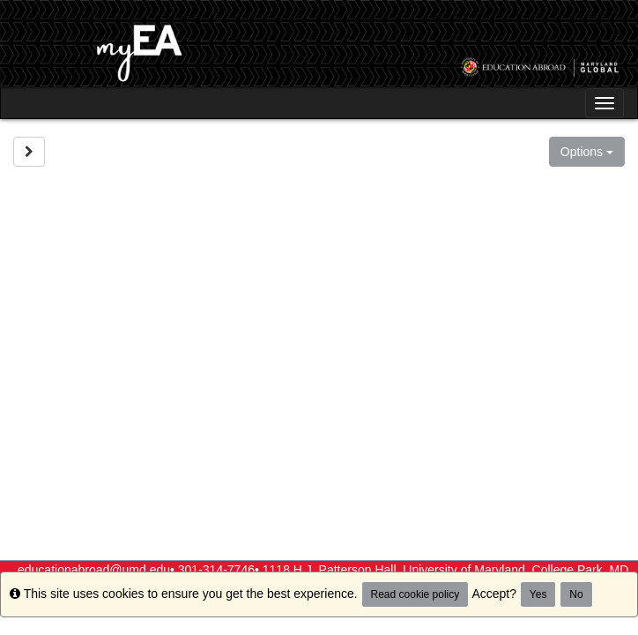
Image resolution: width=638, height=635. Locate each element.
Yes (538, 594)
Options (586, 152)
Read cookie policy (415, 594)
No (575, 594)
